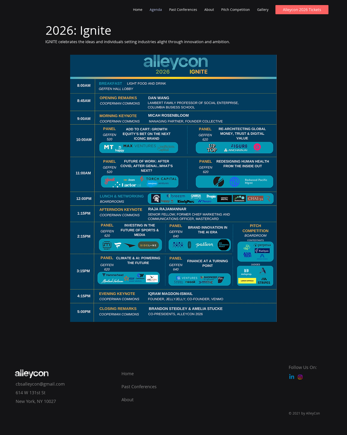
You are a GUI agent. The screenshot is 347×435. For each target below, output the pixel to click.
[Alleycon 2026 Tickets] (301, 9)
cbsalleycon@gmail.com (40, 384)
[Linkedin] (292, 377)
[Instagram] (300, 377)
